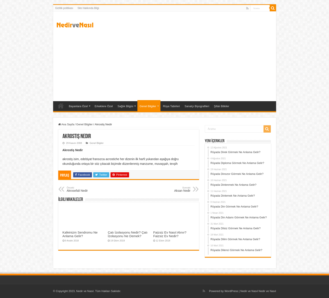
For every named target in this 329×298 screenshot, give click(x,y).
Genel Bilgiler (148, 106)
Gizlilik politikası (64, 8)
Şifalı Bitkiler (221, 106)
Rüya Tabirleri (171, 106)
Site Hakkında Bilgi (88, 8)
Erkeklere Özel (104, 106)
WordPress (231, 291)
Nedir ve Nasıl (267, 291)
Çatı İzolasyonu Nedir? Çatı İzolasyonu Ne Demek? (127, 234)
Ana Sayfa (60, 105)
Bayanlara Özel (78, 106)
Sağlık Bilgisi (125, 106)
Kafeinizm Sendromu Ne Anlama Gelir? (80, 234)
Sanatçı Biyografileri (197, 106)
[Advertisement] (164, 65)
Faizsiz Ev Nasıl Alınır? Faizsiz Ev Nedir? (169, 234)
